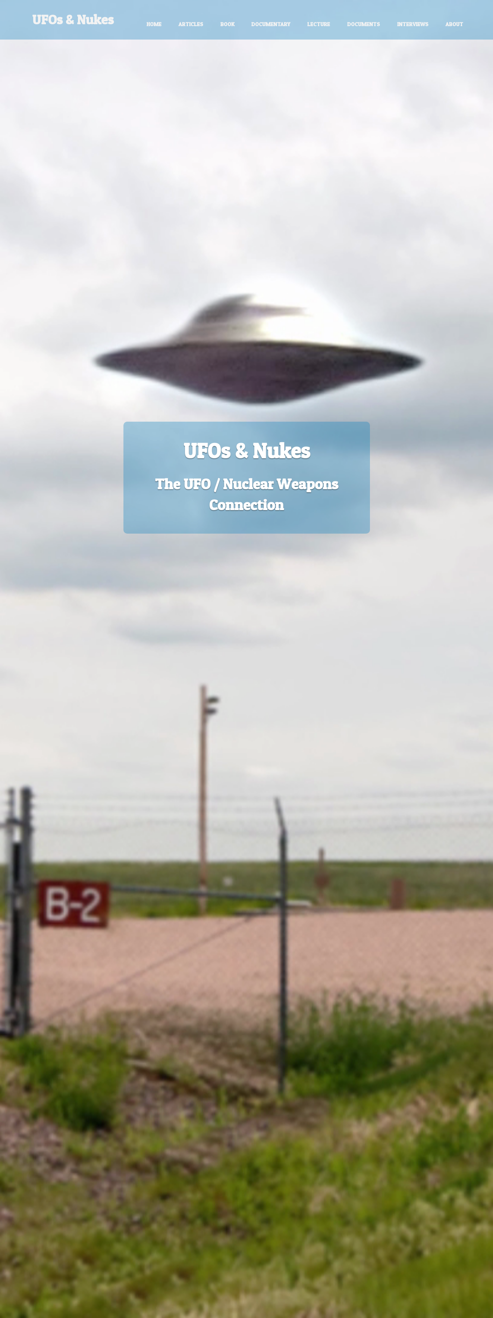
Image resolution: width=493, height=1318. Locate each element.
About (454, 24)
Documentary (270, 24)
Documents (363, 24)
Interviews (412, 24)
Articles (191, 24)
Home (154, 24)
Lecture (318, 24)
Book (227, 24)
